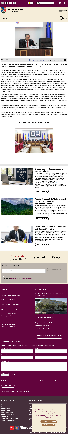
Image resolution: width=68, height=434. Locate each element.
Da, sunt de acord (49, 421)
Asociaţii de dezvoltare (7, 412)
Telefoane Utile (4, 416)
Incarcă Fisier (5, 373)
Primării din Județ (5, 410)
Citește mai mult (42, 191)
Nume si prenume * (6, 348)
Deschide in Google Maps (44, 317)
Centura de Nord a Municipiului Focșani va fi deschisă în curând (50, 228)
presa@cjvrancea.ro (12, 316)
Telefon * (4, 355)
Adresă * (37, 348)
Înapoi (63, 18)
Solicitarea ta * (5, 361)
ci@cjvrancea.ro (11, 327)
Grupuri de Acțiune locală (7, 414)
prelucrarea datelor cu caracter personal (21, 278)
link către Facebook (39, 257)
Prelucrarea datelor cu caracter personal (49, 335)
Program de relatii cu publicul (43, 323)
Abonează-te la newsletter (55, 60)
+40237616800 (10, 300)
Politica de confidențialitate (8, 420)
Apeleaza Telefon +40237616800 (65, 3)
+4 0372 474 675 (11, 313)
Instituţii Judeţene (5, 408)
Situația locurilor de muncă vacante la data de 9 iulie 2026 (50, 170)
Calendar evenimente (6, 406)
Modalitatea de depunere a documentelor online (15, 391)
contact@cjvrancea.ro (12, 304)
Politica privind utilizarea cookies (9, 418)
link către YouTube (56, 257)
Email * (37, 355)
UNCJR (31, 406)
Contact (3, 405)
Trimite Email (60, 3)
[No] (63, 418)
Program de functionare (42, 326)
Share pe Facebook (38, 60)
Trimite (8, 386)
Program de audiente (43, 328)
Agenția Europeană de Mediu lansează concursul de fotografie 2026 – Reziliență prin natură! (50, 201)
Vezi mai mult (49, 425)
